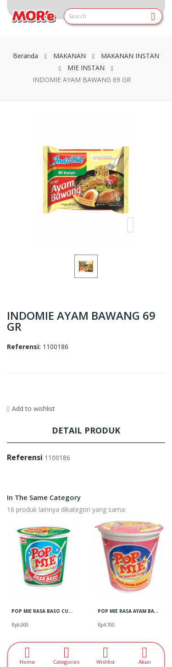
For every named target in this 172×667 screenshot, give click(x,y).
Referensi (25, 457)
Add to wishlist (31, 408)
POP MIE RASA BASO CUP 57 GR (43, 611)
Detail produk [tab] (86, 430)
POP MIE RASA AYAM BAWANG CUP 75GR (129, 611)
